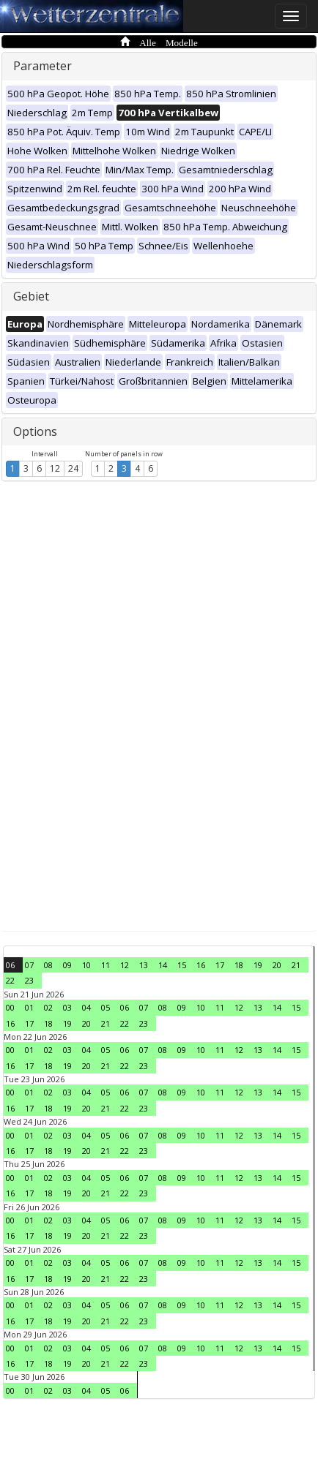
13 (143, 964)
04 (86, 1007)
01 (29, 1007)
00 (10, 1007)
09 (67, 964)
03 (67, 1007)
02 (48, 1007)
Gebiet (31, 296)
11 (105, 964)
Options (35, 431)
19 (258, 964)
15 (181, 964)
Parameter (42, 66)
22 (10, 980)
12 (55, 468)
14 (162, 964)
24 (73, 468)
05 (105, 1007)
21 (296, 964)
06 (10, 964)
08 (48, 964)
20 (277, 964)
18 (238, 964)
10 (86, 964)
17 (219, 964)
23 (29, 980)
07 (29, 964)
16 (200, 964)
